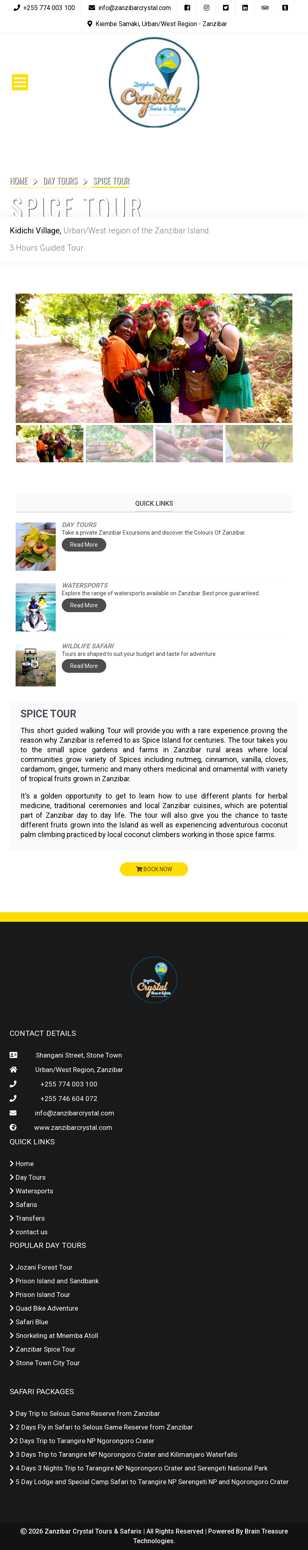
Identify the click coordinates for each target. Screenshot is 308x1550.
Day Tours (60, 180)
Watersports (31, 1191)
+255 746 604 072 (69, 1099)
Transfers (27, 1218)
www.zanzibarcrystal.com (71, 1127)
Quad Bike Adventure (44, 1308)
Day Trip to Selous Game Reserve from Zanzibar (85, 1413)
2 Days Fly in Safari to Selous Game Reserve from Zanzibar (101, 1427)
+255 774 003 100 (69, 1084)
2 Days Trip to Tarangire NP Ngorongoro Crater (82, 1441)
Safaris (23, 1205)
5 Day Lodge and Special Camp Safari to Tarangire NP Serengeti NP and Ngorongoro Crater (149, 1482)
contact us (29, 1232)
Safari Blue (29, 1322)
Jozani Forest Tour (41, 1267)
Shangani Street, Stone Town (77, 1055)
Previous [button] (26, 358)
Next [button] (282, 358)
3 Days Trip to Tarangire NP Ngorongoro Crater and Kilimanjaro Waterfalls (123, 1454)
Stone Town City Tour (45, 1363)
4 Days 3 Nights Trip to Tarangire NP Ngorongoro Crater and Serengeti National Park (138, 1468)
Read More (84, 544)
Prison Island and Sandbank (54, 1281)
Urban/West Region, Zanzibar (77, 1070)
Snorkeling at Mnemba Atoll (54, 1335)
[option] (154, 358)
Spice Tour (49, 714)
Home (18, 180)
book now (154, 869)
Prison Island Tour (40, 1295)
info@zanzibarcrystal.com (73, 1113)
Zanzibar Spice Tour (42, 1349)
